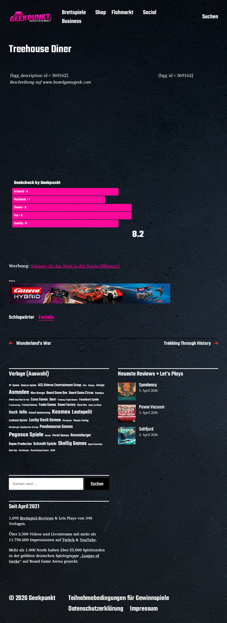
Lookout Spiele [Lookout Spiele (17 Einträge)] (18, 420)
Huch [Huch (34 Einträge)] (13, 412)
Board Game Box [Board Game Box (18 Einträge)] (56, 393)
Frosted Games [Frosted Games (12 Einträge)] (29, 405)
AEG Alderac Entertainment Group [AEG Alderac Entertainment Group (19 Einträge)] (59, 385)
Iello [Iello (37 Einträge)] (23, 412)
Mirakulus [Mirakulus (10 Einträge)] (67, 420)
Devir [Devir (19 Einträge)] (52, 399)
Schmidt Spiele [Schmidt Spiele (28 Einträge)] (45, 444)
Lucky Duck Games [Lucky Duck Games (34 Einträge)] (45, 420)
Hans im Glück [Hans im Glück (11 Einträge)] (95, 405)
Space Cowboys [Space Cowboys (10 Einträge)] (95, 444)
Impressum (144, 609)
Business (71, 21)
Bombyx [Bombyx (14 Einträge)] (99, 393)
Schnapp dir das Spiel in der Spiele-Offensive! (75, 265)
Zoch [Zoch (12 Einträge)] (52, 450)
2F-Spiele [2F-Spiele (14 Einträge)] (14, 385)
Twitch (68, 540)
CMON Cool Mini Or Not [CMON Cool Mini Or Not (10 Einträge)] (19, 400)
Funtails (46, 317)
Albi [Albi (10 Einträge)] (84, 385)
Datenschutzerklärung (95, 609)
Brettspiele (74, 13)
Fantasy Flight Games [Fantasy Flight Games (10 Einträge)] (68, 400)
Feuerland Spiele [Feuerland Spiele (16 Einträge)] (89, 399)
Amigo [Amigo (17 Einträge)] (100, 385)
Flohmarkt (122, 13)
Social (149, 13)
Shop (100, 13)
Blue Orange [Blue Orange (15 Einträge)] (38, 393)
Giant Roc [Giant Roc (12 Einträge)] (82, 405)
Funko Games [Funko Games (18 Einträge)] (47, 405)
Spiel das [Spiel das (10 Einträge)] (13, 450)
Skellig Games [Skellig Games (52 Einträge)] (72, 443)
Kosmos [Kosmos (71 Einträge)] (61, 412)
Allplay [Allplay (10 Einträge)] (91, 385)
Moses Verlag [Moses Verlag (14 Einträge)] (80, 420)
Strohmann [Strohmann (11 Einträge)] (24, 450)
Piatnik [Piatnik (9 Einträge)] (48, 435)
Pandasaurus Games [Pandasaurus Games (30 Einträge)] (56, 427)
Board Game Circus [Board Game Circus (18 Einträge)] (81, 393)
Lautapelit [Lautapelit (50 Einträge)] (82, 412)
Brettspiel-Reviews (37, 518)
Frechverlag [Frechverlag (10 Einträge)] (14, 405)
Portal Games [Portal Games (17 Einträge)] (60, 435)
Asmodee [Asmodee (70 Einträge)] (19, 392)
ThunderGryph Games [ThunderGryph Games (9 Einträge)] (39, 450)
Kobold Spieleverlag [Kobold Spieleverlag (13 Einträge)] (39, 413)
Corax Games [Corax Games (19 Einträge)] (39, 399)
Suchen (210, 17)
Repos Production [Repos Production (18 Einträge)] (20, 444)
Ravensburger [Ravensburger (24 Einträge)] (80, 435)
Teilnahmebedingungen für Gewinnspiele (118, 598)
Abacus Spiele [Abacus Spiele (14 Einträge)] (28, 385)
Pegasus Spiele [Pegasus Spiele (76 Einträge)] (26, 434)
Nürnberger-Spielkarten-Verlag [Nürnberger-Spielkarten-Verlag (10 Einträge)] (23, 427)
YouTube (88, 540)
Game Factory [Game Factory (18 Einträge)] (67, 405)
